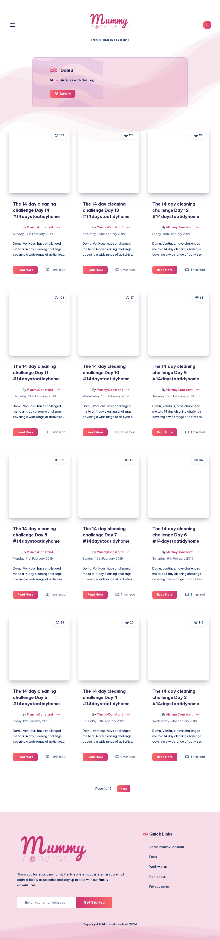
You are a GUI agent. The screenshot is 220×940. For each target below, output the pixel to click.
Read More (28, 270)
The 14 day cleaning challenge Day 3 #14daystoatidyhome (175, 697)
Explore (63, 93)
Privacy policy (159, 887)
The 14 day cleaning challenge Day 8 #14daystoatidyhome (36, 535)
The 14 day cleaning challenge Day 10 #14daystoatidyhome (106, 372)
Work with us (158, 867)
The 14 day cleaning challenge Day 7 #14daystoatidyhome (106, 535)
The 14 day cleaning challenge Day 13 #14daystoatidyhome (106, 210)
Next (124, 788)
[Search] (207, 25)
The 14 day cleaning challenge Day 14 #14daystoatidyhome (36, 210)
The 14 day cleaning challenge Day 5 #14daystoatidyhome (36, 697)
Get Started (94, 902)
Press (153, 857)
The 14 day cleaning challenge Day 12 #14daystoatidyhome (175, 210)
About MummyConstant (166, 847)
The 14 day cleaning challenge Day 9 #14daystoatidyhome (175, 372)
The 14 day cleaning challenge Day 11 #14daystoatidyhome (36, 372)
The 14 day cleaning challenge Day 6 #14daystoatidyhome (175, 535)
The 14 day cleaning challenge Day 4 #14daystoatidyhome (106, 697)
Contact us (157, 877)
